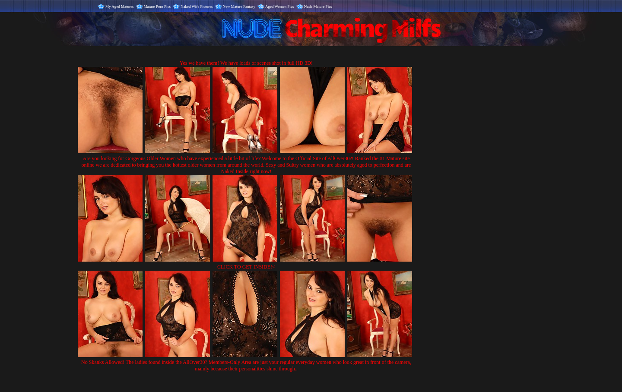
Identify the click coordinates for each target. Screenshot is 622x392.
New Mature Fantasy (239, 6)
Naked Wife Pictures (197, 6)
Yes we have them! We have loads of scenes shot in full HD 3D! (246, 63)
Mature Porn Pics (157, 6)
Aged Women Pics (279, 6)
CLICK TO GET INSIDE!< (246, 267)
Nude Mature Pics (318, 6)
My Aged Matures (119, 6)
